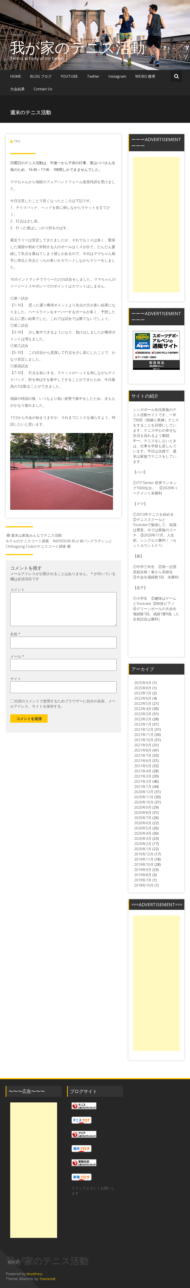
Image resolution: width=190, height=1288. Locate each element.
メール (17, 663)
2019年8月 (143, 874)
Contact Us (43, 88)
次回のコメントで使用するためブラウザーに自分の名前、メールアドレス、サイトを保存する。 (62, 711)
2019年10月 (144, 864)
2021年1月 (143, 786)
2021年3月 (143, 776)
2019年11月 (144, 859)
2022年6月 (143, 698)
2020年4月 (143, 833)
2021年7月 (143, 755)
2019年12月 (144, 854)
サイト (15, 685)
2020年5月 (143, 828)
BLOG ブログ (41, 76)
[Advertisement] (156, 224)
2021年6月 (143, 760)
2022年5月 (143, 703)
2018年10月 (144, 885)
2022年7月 (143, 693)
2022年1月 (143, 724)
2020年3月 (143, 838)
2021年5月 (143, 765)
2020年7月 (143, 817)
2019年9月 (143, 869)
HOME (15, 76)
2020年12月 (144, 791)
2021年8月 (143, 750)
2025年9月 (143, 682)
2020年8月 (143, 812)
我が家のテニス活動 (85, 47)
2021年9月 (143, 745)
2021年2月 (143, 781)
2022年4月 (143, 708)
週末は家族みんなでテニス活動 (34, 535)
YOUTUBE (69, 76)
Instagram (117, 76)
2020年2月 (143, 843)
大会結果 (17, 88)
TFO (17, 141)
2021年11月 (144, 734)
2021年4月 (143, 771)
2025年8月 (143, 687)
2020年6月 (143, 822)
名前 (15, 641)
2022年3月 (143, 713)
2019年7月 (143, 880)
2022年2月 (143, 719)
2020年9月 (143, 807)
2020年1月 (143, 848)
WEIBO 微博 (145, 76)
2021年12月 (144, 729)
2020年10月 (144, 802)
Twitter (93, 76)
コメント (17, 589)
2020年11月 (144, 796)
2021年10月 (144, 739)
